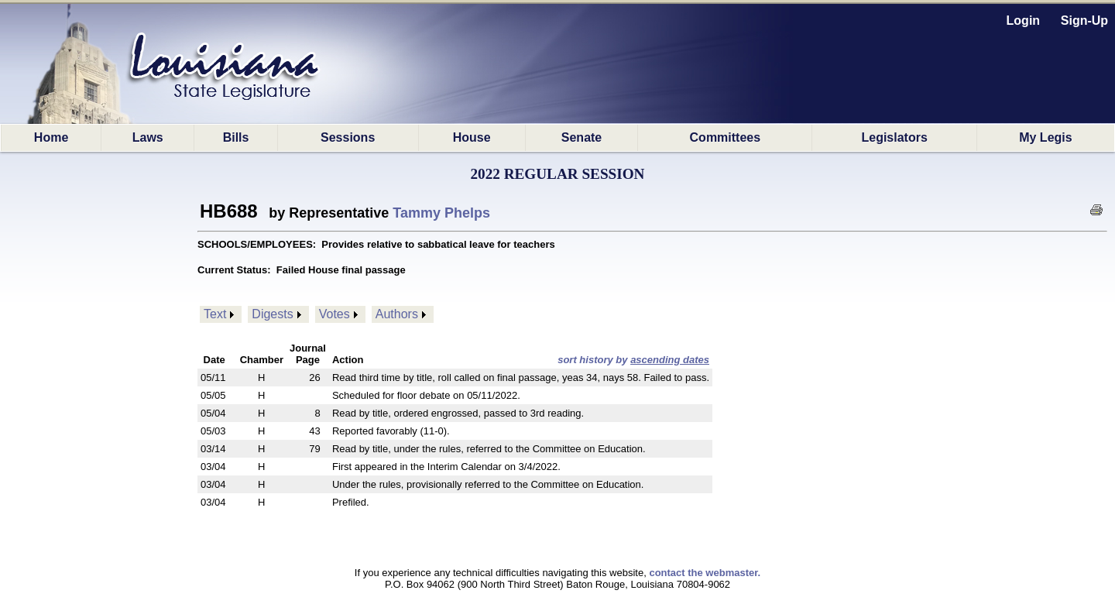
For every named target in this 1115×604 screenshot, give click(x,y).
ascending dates (669, 359)
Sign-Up (1084, 20)
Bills (236, 137)
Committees (725, 137)
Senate (581, 137)
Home (51, 137)
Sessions (348, 137)
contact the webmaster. (704, 572)
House (472, 137)
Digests (272, 314)
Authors (397, 314)
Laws (147, 137)
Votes (334, 314)
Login (1024, 20)
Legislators (894, 137)
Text (215, 314)
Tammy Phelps (441, 213)
